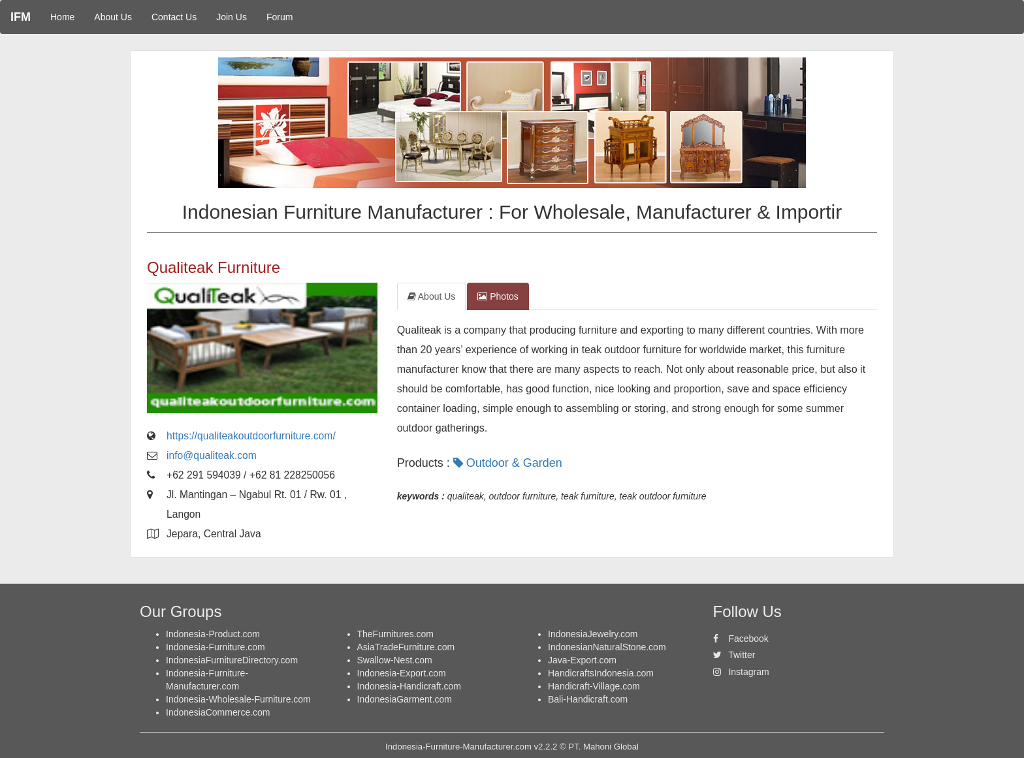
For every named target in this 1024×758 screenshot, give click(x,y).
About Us (113, 17)
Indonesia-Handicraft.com (409, 686)
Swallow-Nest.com (394, 660)
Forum (279, 17)
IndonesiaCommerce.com (218, 712)
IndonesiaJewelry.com (592, 634)
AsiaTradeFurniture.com (406, 647)
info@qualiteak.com (212, 455)
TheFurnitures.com (395, 634)
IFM (20, 17)
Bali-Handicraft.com (588, 699)
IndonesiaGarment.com (405, 699)
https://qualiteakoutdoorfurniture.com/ (251, 435)
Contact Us (174, 17)
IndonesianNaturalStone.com (607, 647)
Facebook (741, 638)
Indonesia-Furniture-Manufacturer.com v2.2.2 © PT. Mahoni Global (512, 746)
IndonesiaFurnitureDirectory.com (232, 660)
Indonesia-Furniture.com (215, 647)
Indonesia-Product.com (213, 634)
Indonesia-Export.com (401, 673)
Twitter (734, 655)
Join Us (231, 17)
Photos (497, 296)
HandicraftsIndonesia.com (601, 673)
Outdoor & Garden (509, 462)
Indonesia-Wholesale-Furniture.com (238, 699)
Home (62, 17)
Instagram (741, 672)
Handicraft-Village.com (594, 686)
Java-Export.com (582, 660)
